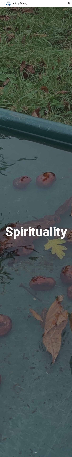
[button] (3, 3)
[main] (36, 231)
